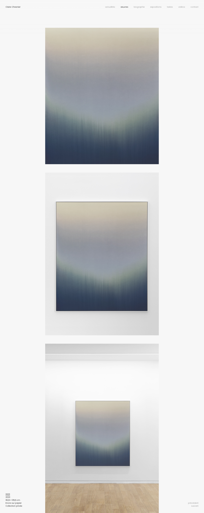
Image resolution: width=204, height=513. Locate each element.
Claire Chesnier (13, 7)
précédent (193, 503)
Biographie (139, 7)
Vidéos (181, 7)
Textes (170, 7)
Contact (194, 7)
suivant (194, 506)
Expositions (155, 7)
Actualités (110, 7)
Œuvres (124, 7)
